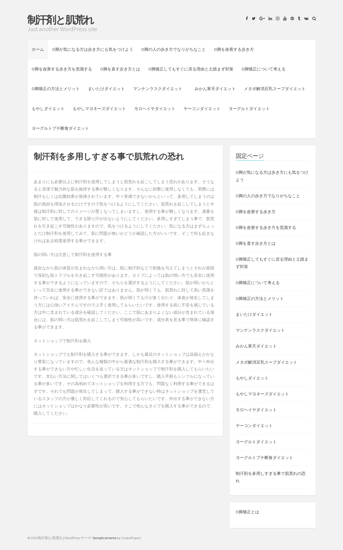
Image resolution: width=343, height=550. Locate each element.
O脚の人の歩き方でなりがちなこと (173, 49)
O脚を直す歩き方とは (120, 69)
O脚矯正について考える (264, 69)
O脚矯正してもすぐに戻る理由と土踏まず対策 (190, 69)
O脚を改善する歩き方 (234, 49)
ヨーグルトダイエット (249, 108)
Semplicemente (104, 538)
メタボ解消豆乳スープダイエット (274, 88)
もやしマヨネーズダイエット (99, 108)
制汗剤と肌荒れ (60, 20)
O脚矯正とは (247, 511)
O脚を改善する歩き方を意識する (62, 69)
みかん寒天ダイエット (215, 88)
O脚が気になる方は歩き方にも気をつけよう (92, 49)
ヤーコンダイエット (202, 108)
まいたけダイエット (106, 88)
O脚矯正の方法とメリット (56, 88)
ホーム (38, 49)
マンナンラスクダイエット (159, 88)
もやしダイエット (48, 108)
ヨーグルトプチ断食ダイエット (60, 128)
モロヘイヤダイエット (154, 108)
